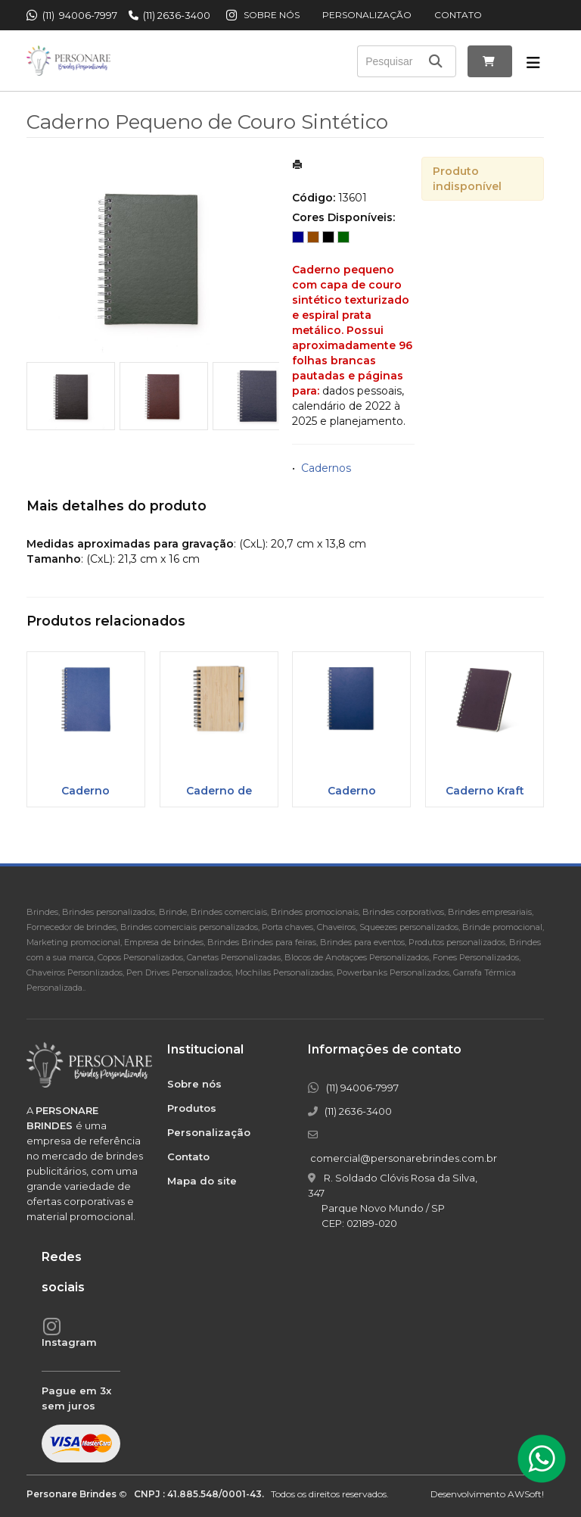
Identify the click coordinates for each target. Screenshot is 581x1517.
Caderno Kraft (485, 791)
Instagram (69, 1342)
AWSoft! (526, 1494)
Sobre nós (272, 14)
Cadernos (326, 468)
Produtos (191, 1108)
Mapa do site (202, 1181)
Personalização (367, 14)
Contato (458, 14)
